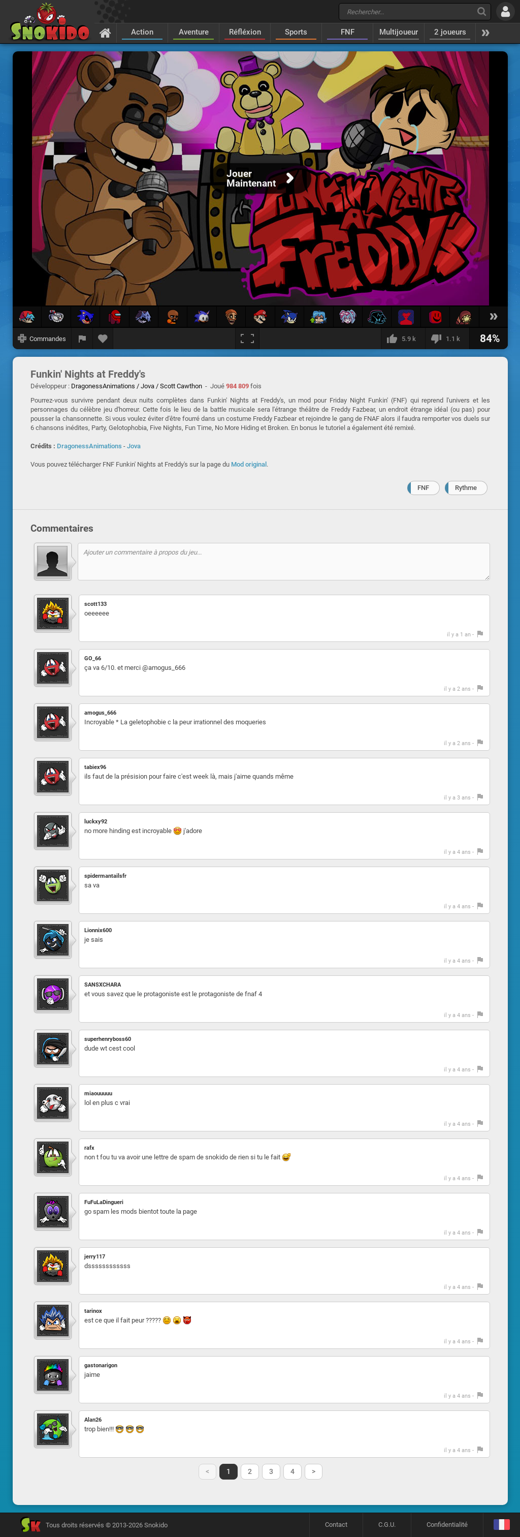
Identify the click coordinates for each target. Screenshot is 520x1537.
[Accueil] (105, 32)
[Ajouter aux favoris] (103, 338)
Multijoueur (398, 32)
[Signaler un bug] (82, 338)
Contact (336, 1524)
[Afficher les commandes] (42, 338)
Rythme (466, 487)
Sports (296, 32)
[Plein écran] (247, 338)
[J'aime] (403, 338)
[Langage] (501, 1525)
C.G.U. (387, 1524)
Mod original (249, 464)
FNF (347, 32)
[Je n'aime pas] (447, 338)
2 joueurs (450, 32)
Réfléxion (245, 32)
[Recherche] (481, 11)
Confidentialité (447, 1524)
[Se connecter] (505, 11)
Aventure (194, 32)
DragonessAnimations (89, 446)
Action (142, 32)
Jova (134, 446)
